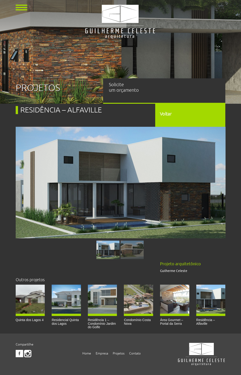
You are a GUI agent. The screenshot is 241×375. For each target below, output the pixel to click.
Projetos (119, 353)
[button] (21, 7)
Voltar (166, 113)
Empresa (102, 353)
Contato (135, 353)
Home (86, 353)
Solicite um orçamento (124, 87)
